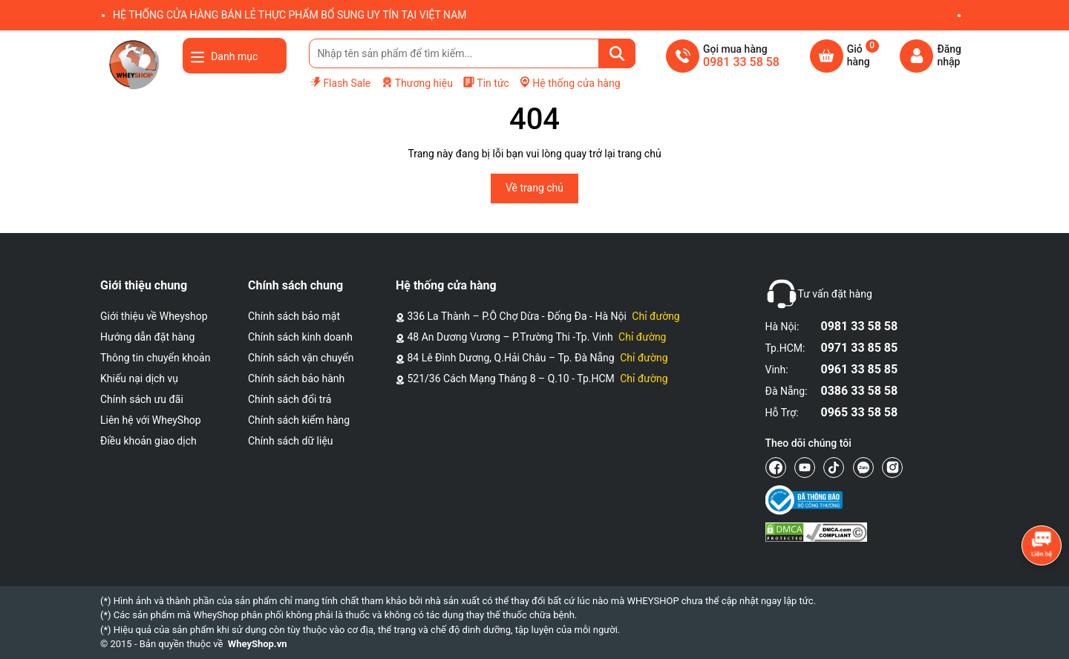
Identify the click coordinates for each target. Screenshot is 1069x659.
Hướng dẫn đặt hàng (147, 337)
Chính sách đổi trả (289, 399)
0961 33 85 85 (859, 369)
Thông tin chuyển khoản (155, 358)
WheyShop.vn (257, 643)
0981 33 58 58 (859, 326)
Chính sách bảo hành (296, 378)
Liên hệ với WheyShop (150, 420)
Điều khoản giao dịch (148, 441)
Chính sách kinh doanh (300, 337)
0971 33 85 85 (859, 348)
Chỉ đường (655, 316)
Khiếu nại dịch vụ (139, 378)
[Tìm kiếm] (616, 53)
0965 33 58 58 (859, 412)
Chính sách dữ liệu (290, 441)
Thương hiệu (417, 82)
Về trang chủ (534, 188)
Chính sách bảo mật (294, 316)
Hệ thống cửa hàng (569, 82)
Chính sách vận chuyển (301, 358)
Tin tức (485, 82)
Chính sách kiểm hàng (299, 420)
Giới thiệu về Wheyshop (154, 316)
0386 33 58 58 (859, 391)
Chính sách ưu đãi (141, 399)
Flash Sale (339, 82)
